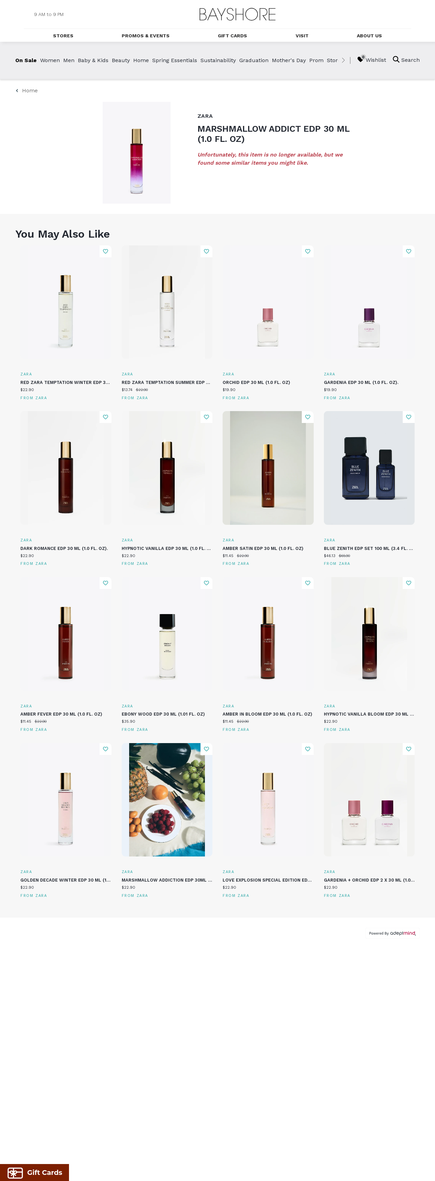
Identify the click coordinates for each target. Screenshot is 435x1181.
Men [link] (68, 60)
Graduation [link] (253, 60)
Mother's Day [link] (289, 60)
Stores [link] (335, 60)
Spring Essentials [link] (174, 60)
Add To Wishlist (105, 251)
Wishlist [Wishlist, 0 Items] (371, 59)
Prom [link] (316, 60)
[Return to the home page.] (238, 14)
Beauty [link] (121, 60)
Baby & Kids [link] (93, 60)
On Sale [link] (26, 60)
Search (406, 59)
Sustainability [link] (218, 60)
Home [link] (141, 60)
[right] (343, 60)
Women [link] (50, 60)
